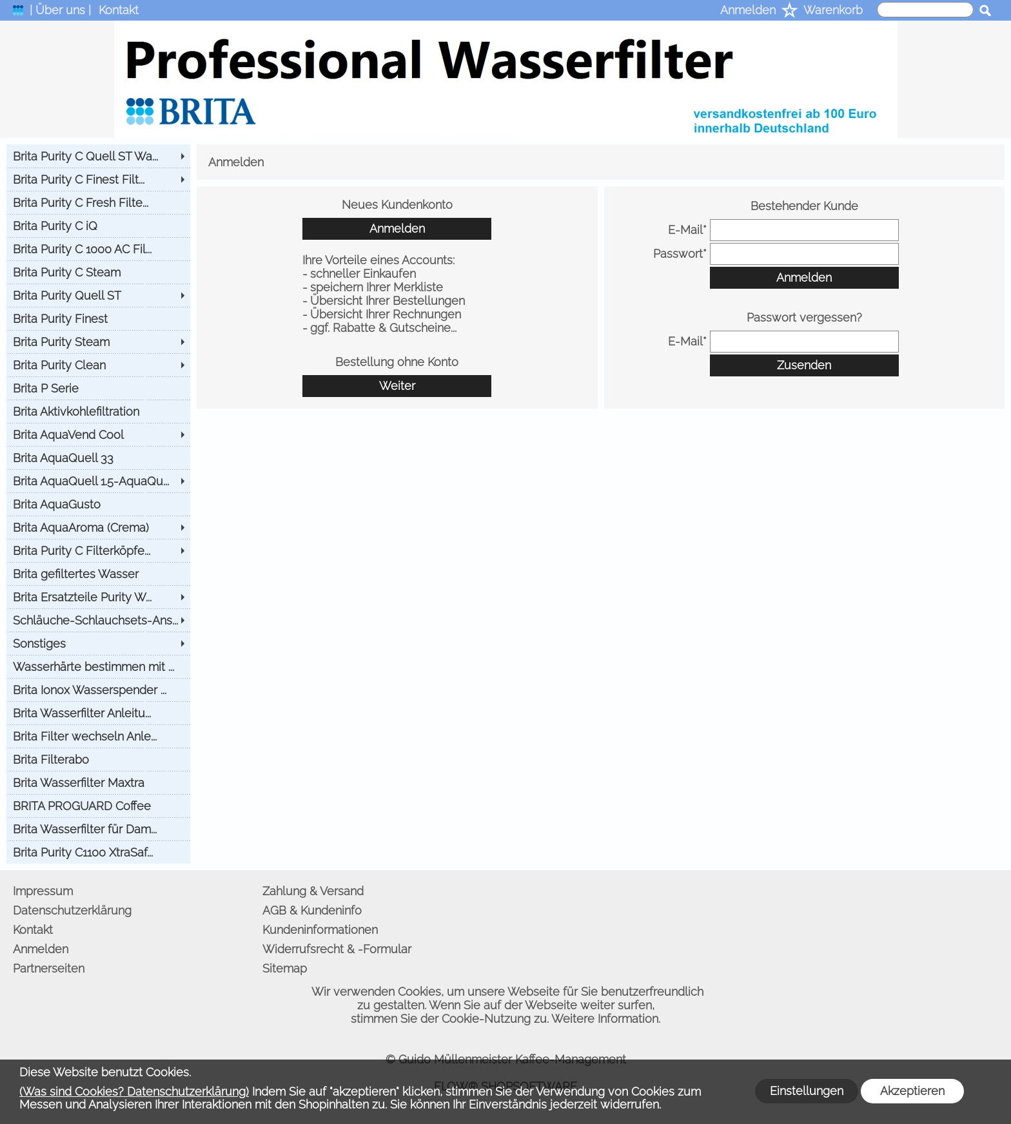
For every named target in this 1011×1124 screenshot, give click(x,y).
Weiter (397, 385)
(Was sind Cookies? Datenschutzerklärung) (134, 1091)
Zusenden (804, 365)
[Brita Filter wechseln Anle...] (98, 736)
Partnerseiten (48, 968)
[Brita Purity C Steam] (98, 272)
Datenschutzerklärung (72, 910)
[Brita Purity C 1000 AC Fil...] (98, 248)
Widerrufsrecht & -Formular (336, 949)
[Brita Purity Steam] (98, 341)
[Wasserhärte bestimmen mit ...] (98, 666)
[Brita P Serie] (98, 388)
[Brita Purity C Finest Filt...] (98, 179)
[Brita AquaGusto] (98, 504)
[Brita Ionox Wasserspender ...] (98, 689)
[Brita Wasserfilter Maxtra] (98, 782)
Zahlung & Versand (313, 891)
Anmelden (748, 10)
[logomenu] (18, 13)
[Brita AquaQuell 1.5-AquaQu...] (98, 480)
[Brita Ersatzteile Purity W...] (98, 596)
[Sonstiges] (98, 643)
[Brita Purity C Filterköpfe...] (98, 550)
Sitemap (284, 968)
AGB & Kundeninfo (312, 910)
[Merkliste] (789, 11)
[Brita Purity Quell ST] (98, 295)
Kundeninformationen (320, 929)
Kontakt (119, 10)
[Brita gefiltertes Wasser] (98, 573)
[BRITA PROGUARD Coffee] (98, 805)
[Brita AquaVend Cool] (98, 434)
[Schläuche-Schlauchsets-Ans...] (98, 620)
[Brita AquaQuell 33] (98, 457)
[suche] (925, 9)
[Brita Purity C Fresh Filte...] (98, 202)
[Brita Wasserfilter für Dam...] (98, 828)
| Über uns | (60, 10)
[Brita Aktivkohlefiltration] (98, 411)
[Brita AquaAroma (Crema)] (98, 527)
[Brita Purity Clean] (98, 364)
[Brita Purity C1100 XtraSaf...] (98, 852)
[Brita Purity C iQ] (98, 225)
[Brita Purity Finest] (98, 318)
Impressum (43, 891)
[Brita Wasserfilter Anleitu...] (98, 712)
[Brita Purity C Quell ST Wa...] (98, 156)
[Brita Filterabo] (98, 759)
